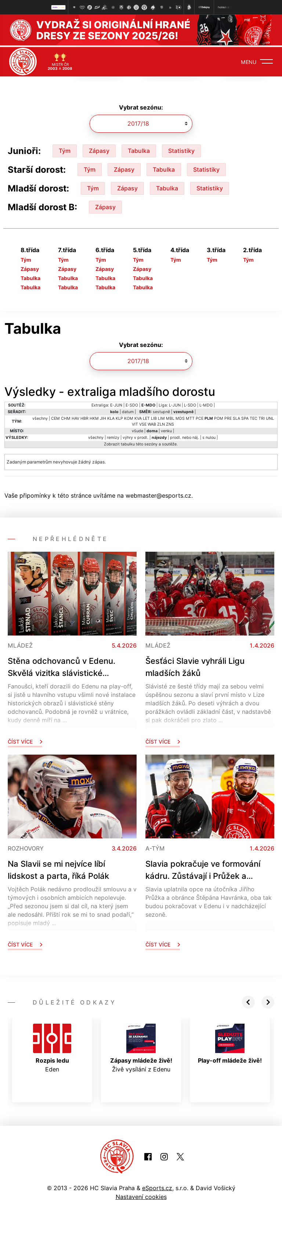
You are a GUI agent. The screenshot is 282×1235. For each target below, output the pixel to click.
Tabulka (139, 149)
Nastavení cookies (141, 1195)
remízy (113, 436)
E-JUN (116, 403)
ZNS (170, 422)
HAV (75, 417)
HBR (84, 417)
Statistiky (181, 149)
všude (137, 429)
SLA (236, 417)
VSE (143, 422)
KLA (111, 417)
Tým (64, 149)
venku (166, 429)
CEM (55, 417)
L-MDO (206, 403)
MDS (180, 417)
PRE (228, 417)
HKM (94, 417)
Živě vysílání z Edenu (141, 1046)
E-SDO (132, 403)
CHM (65, 417)
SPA (245, 417)
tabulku (128, 442)
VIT (135, 422)
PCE (199, 417)
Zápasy (99, 149)
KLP (119, 417)
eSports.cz (157, 1186)
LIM (161, 417)
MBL (170, 417)
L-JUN (175, 403)
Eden (52, 1046)
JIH (103, 417)
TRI (261, 417)
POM (218, 417)
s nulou (209, 436)
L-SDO (190, 403)
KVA (138, 417)
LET (146, 417)
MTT (190, 417)
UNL (270, 417)
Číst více (25, 740)
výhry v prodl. (135, 436)
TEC (253, 417)
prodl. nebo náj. (184, 436)
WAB (152, 422)
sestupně (161, 410)
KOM (128, 417)
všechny (40, 417)
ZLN (161, 422)
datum (128, 410)
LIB (154, 417)
